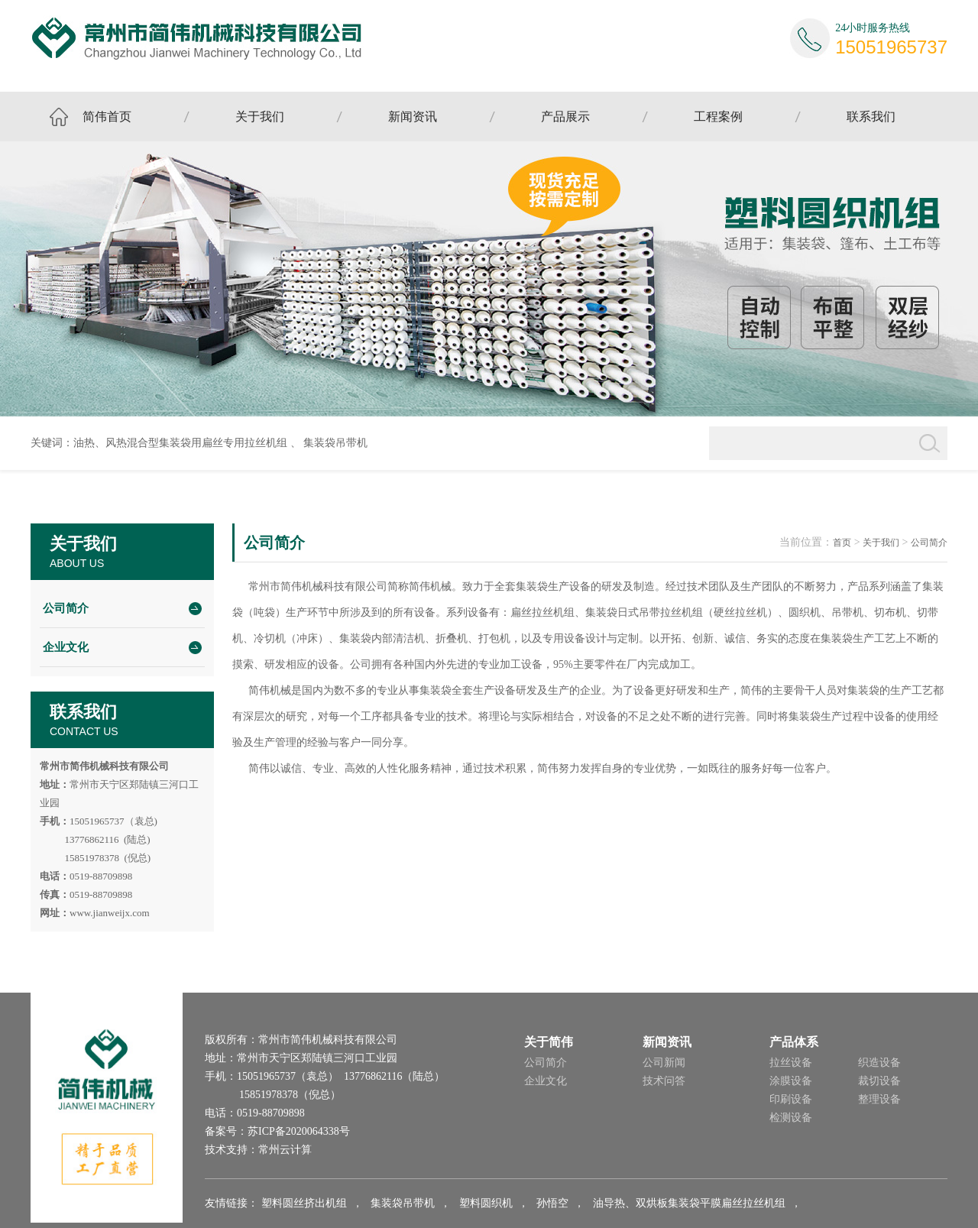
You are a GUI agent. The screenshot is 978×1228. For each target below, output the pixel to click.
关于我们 (259, 116)
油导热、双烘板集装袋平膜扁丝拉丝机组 (689, 1203)
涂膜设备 (790, 1081)
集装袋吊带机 (335, 443)
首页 (842, 542)
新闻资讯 (412, 116)
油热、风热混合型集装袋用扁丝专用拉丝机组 (180, 443)
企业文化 (66, 647)
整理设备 (879, 1099)
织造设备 (879, 1062)
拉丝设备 (790, 1062)
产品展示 (565, 116)
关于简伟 (548, 1041)
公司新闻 (664, 1062)
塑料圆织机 (486, 1203)
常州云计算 (285, 1149)
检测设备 (790, 1117)
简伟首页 (107, 116)
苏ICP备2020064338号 (299, 1131)
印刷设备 (790, 1099)
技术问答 (664, 1081)
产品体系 (793, 1041)
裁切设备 (879, 1081)
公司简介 (66, 608)
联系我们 (871, 116)
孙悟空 (552, 1203)
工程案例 (718, 116)
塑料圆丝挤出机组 (304, 1203)
